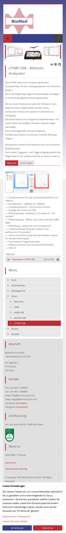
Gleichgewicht (18, 290)
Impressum (10, 462)
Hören (14, 296)
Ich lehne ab (17, 528)
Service (14, 328)
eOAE (16, 307)
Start (13, 280)
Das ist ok (48, 528)
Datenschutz (9, 516)
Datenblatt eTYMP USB (30, 259)
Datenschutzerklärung (16, 468)
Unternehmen (18, 285)
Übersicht (18, 301)
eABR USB (19, 312)
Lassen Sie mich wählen (14, 521)
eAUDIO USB (20, 317)
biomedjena (21, 403)
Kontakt (15, 334)
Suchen (58, 38)
